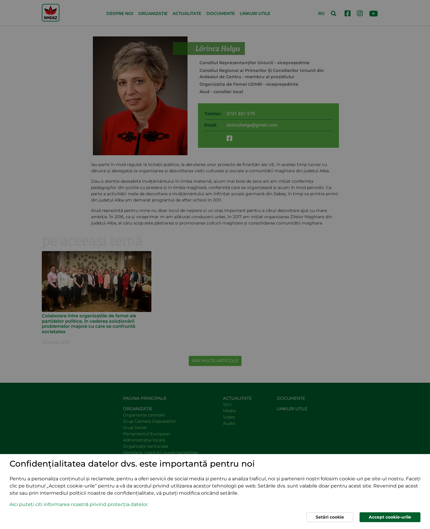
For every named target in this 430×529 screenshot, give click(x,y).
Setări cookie (330, 517)
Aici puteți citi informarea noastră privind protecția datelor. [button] (79, 504)
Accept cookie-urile (390, 517)
